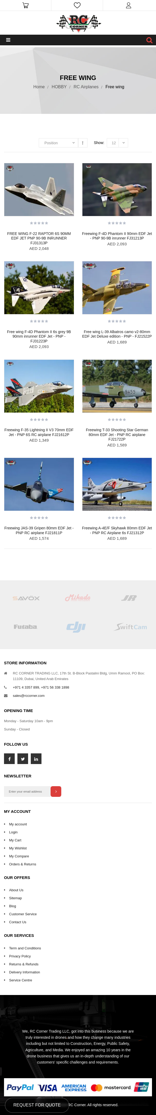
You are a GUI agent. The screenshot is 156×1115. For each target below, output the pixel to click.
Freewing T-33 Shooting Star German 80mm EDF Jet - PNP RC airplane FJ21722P (117, 434)
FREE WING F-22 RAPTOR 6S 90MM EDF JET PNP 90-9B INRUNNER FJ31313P (39, 238)
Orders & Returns (22, 864)
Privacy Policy (20, 956)
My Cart (15, 840)
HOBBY (59, 87)
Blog (12, 906)
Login (13, 832)
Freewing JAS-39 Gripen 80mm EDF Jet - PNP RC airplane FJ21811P (39, 530)
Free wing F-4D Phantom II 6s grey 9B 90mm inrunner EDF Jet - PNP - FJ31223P (39, 336)
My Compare (19, 856)
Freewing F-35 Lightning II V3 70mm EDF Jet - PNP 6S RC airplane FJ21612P (39, 432)
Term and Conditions (25, 948)
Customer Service (23, 914)
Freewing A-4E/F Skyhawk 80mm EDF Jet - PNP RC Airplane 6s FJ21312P (117, 530)
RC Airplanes (86, 87)
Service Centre (20, 980)
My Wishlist (18, 848)
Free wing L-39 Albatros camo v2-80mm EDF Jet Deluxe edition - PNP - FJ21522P (117, 334)
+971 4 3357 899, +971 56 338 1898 (41, 687)
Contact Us (17, 922)
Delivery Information (24, 972)
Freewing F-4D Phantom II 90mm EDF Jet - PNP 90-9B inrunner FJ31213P (117, 236)
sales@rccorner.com (29, 696)
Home (39, 87)
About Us (16, 890)
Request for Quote (37, 1105)
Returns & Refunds (24, 964)
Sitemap (15, 898)
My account (18, 824)
